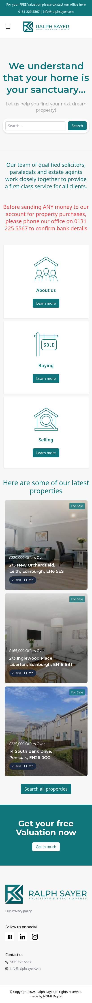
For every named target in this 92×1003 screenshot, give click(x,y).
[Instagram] (34, 936)
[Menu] (8, 27)
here (82, 4)
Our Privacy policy (18, 911)
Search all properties (46, 789)
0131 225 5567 (29, 11)
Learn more (46, 303)
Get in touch (46, 846)
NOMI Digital (52, 996)
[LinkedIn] (22, 936)
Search (77, 125)
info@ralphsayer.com (58, 11)
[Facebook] (9, 936)
